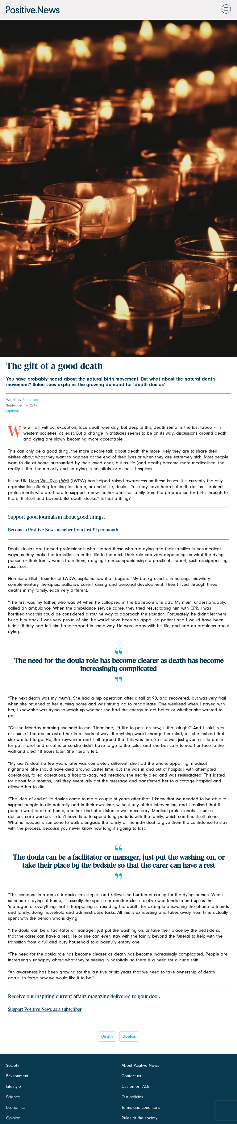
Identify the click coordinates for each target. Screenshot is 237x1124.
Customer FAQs (136, 1086)
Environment (17, 1076)
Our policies (132, 1097)
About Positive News (140, 1065)
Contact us (131, 1076)
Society (12, 1065)
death (107, 1036)
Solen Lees (31, 400)
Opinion (12, 411)
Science (13, 1097)
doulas (129, 1036)
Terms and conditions (141, 1107)
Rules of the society (139, 1118)
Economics (15, 1107)
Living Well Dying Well (49, 480)
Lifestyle (13, 1086)
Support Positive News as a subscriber (44, 1009)
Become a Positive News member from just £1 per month (63, 530)
